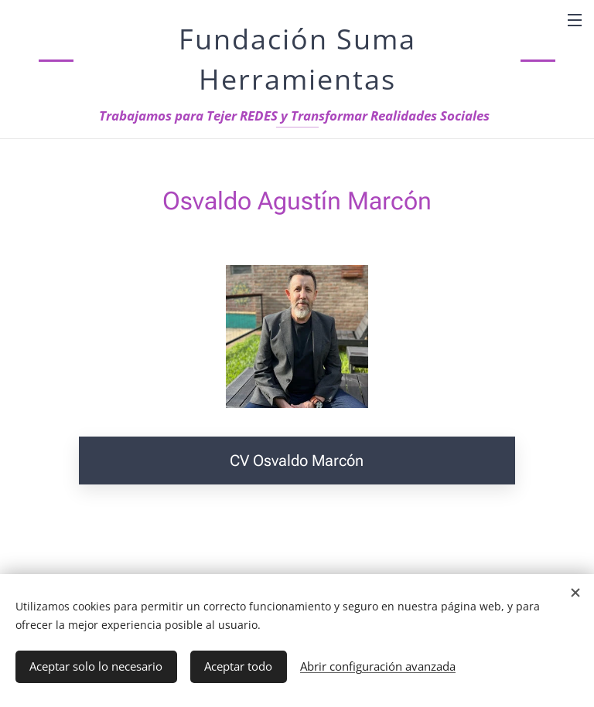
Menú (575, 20)
